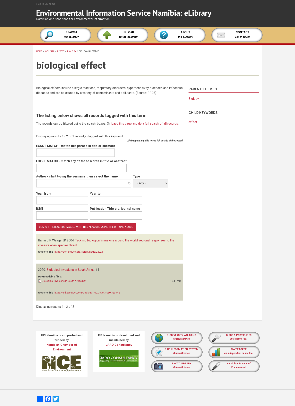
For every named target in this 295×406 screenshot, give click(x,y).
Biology (71, 51)
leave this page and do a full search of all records (144, 123)
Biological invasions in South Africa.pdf (64, 280)
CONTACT (242, 32)
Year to (95, 193)
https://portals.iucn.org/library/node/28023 (79, 251)
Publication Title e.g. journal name (115, 209)
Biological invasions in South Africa (70, 270)
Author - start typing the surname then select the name (77, 176)
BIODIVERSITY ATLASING (181, 335)
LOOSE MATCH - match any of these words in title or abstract (81, 161)
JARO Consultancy (119, 345)
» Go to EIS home (45, 3)
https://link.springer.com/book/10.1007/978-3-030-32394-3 (87, 292)
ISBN (39, 209)
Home (39, 51)
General (49, 51)
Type (136, 176)
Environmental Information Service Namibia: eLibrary (123, 13)
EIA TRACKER (239, 349)
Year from (43, 193)
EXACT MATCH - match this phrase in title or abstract (75, 146)
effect (60, 51)
